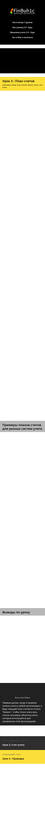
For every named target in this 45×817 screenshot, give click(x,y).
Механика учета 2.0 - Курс (22, 32)
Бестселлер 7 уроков (22, 22)
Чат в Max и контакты (22, 37)
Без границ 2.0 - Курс (22, 27)
